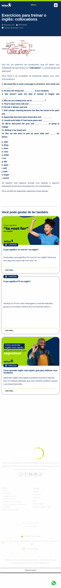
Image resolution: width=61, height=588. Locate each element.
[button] (56, 5)
